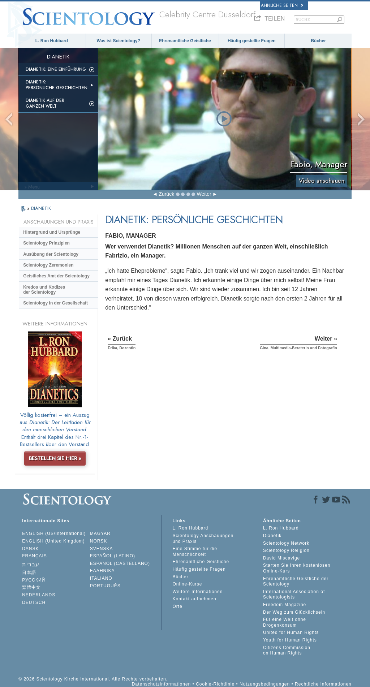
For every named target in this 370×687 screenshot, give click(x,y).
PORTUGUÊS (105, 585)
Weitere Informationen (197, 591)
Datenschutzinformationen (161, 684)
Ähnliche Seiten (282, 5)
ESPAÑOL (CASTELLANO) (120, 563)
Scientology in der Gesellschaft (55, 303)
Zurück (166, 194)
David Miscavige (281, 558)
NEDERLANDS (38, 594)
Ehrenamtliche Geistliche (185, 40)
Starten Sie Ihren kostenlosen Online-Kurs (296, 568)
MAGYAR (100, 533)
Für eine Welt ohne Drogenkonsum (284, 622)
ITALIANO (101, 578)
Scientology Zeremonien (48, 265)
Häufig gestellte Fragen (252, 40)
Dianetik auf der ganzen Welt (45, 103)
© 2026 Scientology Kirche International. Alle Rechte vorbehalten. (93, 679)
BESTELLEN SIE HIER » (55, 458)
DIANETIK (41, 208)
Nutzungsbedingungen (265, 684)
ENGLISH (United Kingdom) (53, 541)
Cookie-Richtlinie (215, 684)
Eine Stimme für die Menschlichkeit (194, 551)
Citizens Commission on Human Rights (286, 650)
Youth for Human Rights (290, 640)
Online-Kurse (187, 584)
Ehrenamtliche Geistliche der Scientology (295, 581)
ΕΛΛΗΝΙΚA (102, 570)
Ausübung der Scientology (50, 254)
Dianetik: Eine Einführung (56, 69)
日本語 (29, 572)
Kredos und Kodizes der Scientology (44, 290)
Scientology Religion (286, 550)
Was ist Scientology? (118, 40)
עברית (30, 564)
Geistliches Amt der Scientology (56, 275)
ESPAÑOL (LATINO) (112, 555)
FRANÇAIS (34, 555)
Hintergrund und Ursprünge (51, 232)
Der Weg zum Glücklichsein (294, 612)
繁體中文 (31, 587)
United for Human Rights (291, 632)
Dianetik (272, 535)
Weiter (204, 194)
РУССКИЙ (33, 580)
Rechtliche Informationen (323, 684)
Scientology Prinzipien (46, 243)
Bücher (318, 40)
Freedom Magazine (284, 604)
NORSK (98, 541)
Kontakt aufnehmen (194, 598)
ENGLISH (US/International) (54, 533)
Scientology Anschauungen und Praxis (202, 538)
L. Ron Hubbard (51, 40)
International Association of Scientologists (294, 594)
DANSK (30, 548)
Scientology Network (286, 543)
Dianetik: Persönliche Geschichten (56, 85)
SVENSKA (101, 548)
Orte (177, 606)
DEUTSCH (34, 602)
